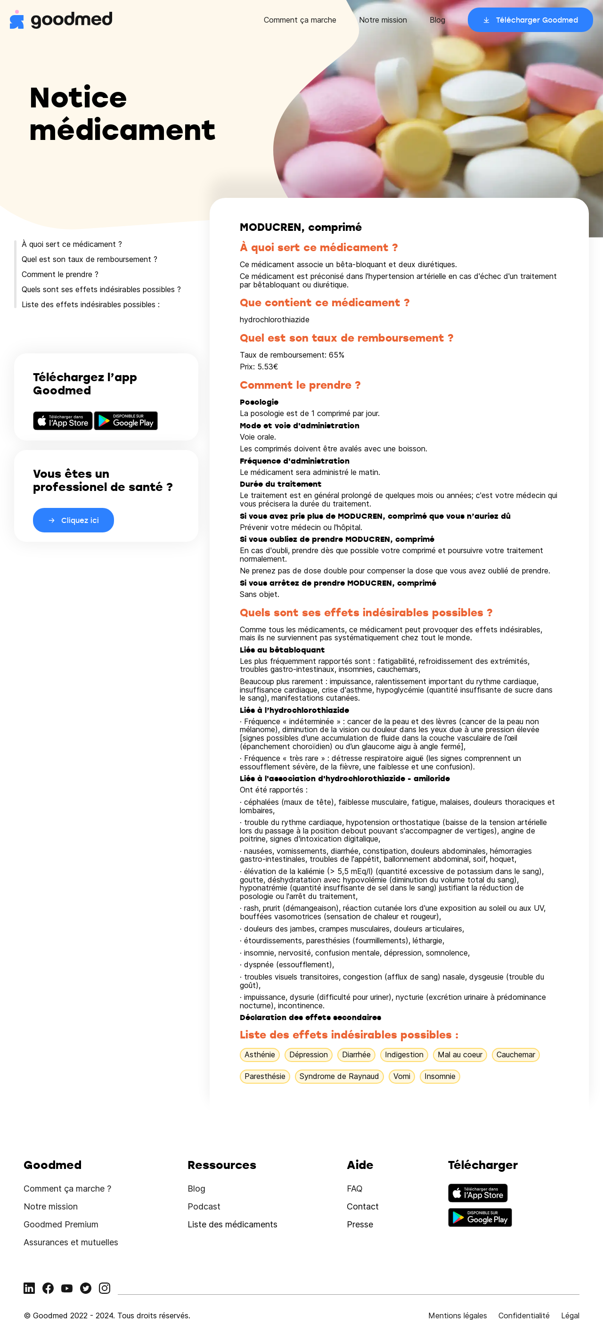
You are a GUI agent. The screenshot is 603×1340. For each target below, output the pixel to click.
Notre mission (383, 20)
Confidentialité (524, 1315)
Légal (570, 1315)
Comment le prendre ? (60, 274)
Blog (437, 20)
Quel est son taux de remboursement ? (89, 259)
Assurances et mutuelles (71, 1242)
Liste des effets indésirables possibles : (91, 304)
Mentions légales (457, 1315)
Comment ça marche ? (67, 1188)
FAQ (355, 1188)
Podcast (203, 1206)
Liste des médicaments (232, 1224)
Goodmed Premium (61, 1224)
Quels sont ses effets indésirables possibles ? (101, 289)
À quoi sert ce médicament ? (72, 244)
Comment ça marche (300, 20)
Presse (360, 1224)
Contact (363, 1206)
